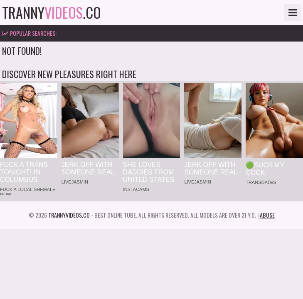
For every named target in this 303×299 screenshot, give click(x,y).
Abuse (267, 215)
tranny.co (51, 12)
